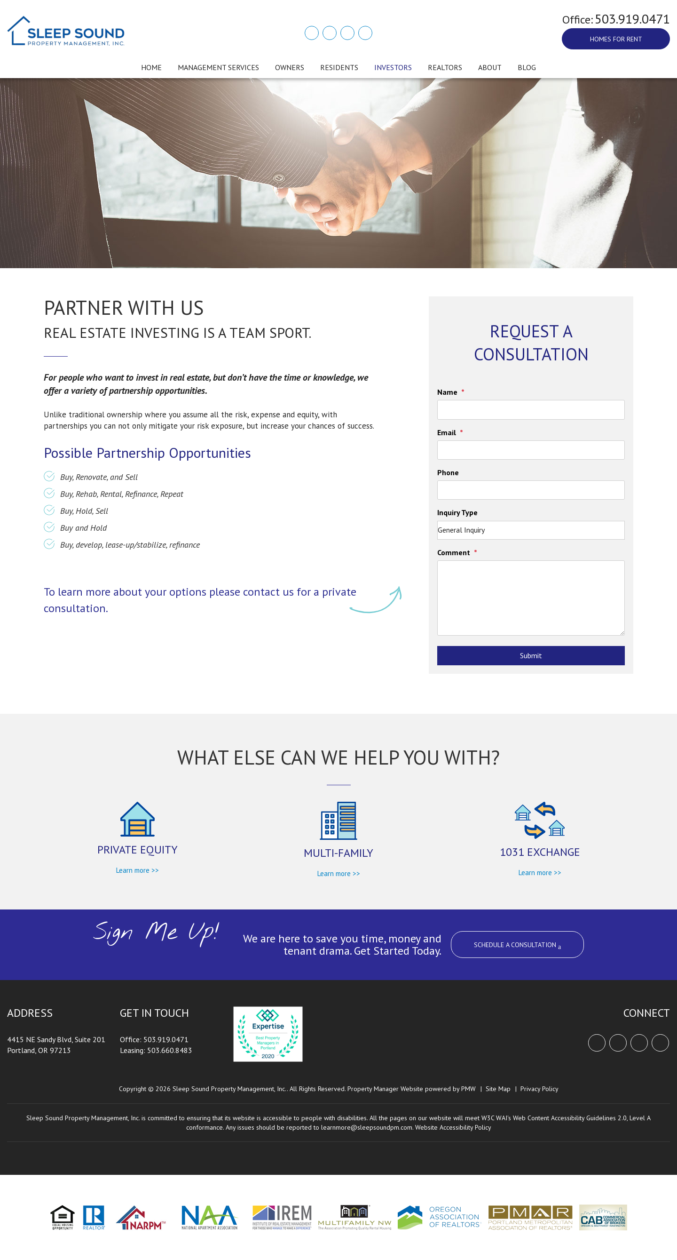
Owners (289, 67)
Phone (448, 472)
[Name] (531, 409)
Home (151, 67)
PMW (468, 1089)
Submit (531, 655)
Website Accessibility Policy (453, 1127)
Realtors (445, 67)
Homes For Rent (616, 39)
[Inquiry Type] (531, 530)
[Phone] (531, 490)
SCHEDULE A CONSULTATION (517, 946)
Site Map (498, 1089)
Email (446, 432)
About (490, 67)
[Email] (531, 450)
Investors (393, 67)
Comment (453, 552)
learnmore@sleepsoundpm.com (366, 1127)
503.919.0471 (632, 18)
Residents (339, 67)
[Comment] (531, 598)
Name (447, 392)
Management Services (218, 67)
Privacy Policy (539, 1089)
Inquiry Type (457, 512)
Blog (527, 67)
